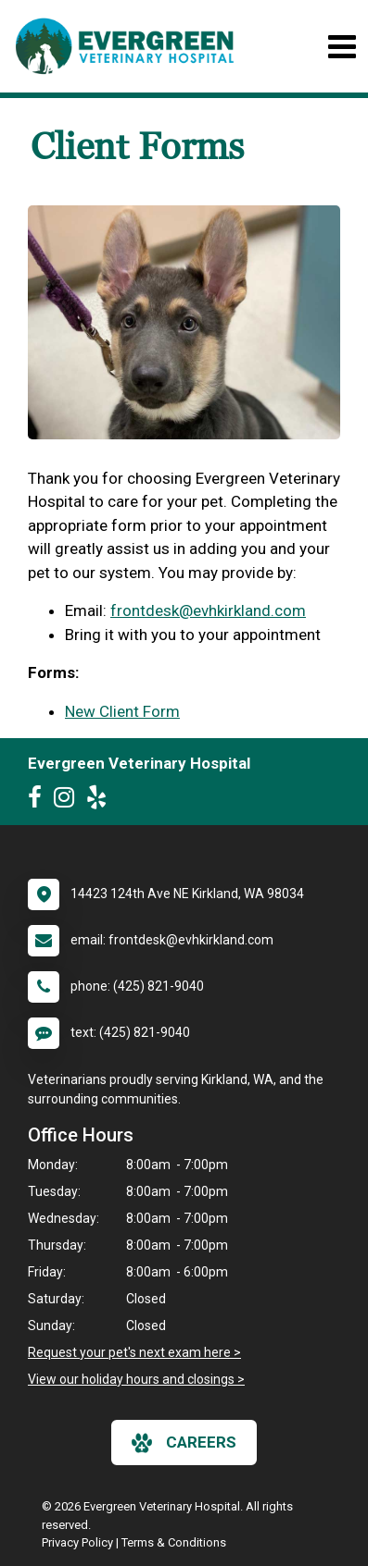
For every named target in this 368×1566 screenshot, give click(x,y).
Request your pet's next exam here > (134, 1352)
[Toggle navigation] (341, 47)
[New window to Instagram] (68, 801)
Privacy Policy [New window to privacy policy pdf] (77, 1542)
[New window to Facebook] (39, 801)
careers (184, 1443)
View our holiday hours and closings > (136, 1379)
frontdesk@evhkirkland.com (208, 610)
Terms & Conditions (173, 1542)
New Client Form (122, 711)
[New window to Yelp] (101, 801)
